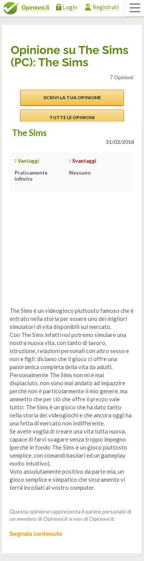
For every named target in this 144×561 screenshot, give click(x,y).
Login (70, 6)
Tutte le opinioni (72, 117)
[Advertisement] (67, 255)
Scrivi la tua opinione (72, 97)
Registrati (106, 6)
